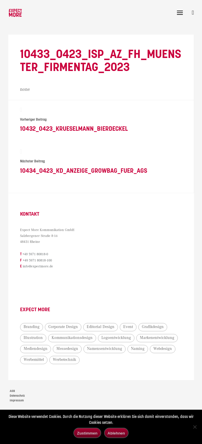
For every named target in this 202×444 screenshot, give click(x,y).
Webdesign (163, 349)
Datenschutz (17, 396)
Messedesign (68, 349)
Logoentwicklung (117, 338)
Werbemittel (34, 360)
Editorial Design (101, 327)
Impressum (17, 400)
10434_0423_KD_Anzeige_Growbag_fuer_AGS (101, 162)
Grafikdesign (153, 327)
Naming (138, 349)
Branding (32, 327)
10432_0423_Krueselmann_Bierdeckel (101, 120)
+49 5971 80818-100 (37, 261)
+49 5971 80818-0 (36, 255)
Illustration (33, 338)
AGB (12, 391)
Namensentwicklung (105, 349)
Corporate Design (63, 327)
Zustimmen (87, 433)
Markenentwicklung (157, 338)
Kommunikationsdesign (72, 338)
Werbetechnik (65, 360)
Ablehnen (116, 433)
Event (129, 327)
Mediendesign (36, 349)
